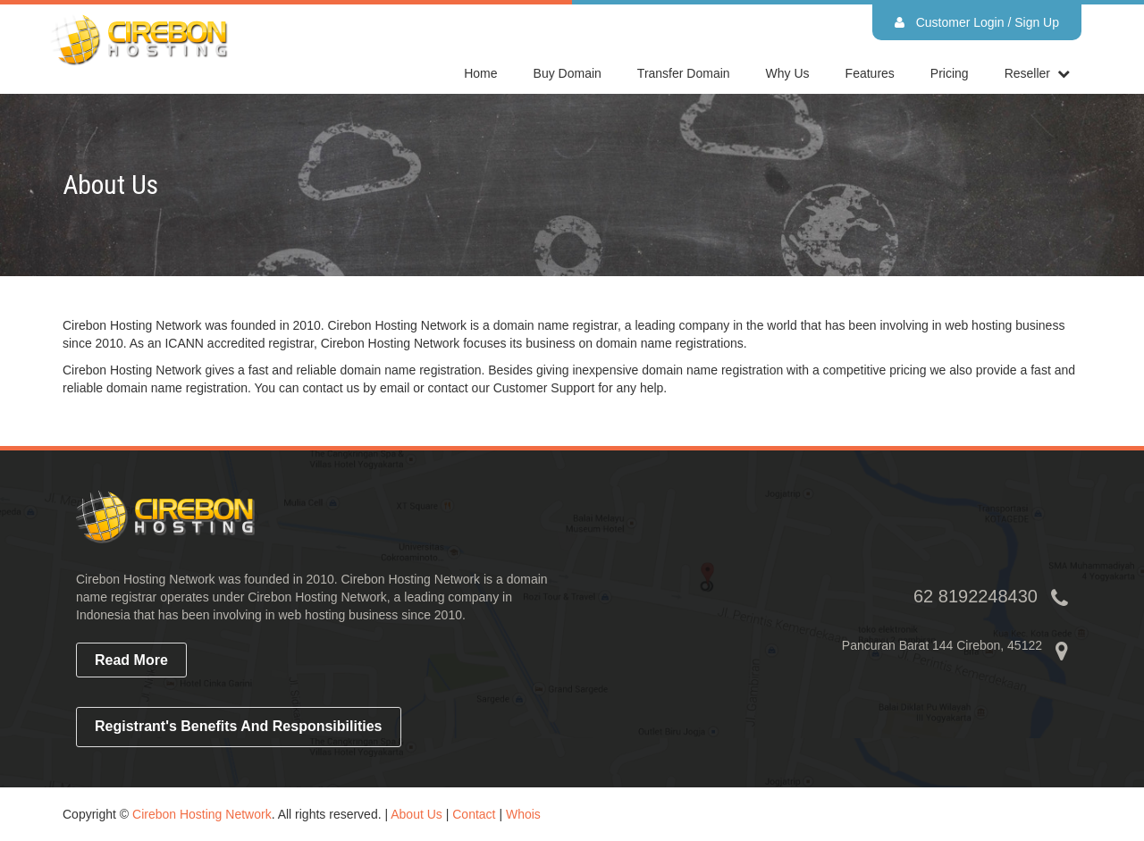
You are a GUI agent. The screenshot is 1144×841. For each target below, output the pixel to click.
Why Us (788, 73)
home (480, 73)
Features (870, 73)
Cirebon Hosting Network (202, 814)
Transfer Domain (683, 73)
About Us (416, 814)
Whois (523, 814)
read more (131, 660)
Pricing (949, 73)
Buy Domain (567, 73)
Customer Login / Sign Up (977, 22)
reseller (1027, 73)
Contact (473, 814)
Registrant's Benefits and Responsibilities (239, 726)
